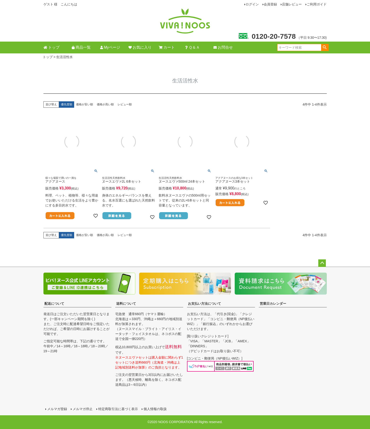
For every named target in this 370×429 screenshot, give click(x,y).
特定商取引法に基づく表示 (118, 409)
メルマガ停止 (83, 409)
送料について (126, 303)
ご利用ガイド (317, 4)
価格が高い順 (105, 104)
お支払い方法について (204, 303)
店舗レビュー (292, 4)
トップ (48, 57)
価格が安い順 (84, 104)
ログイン (252, 4)
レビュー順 (125, 104)
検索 (324, 47)
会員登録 (270, 4)
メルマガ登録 (57, 409)
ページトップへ (322, 263)
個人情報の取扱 (155, 409)
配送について (54, 303)
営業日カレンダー (273, 303)
